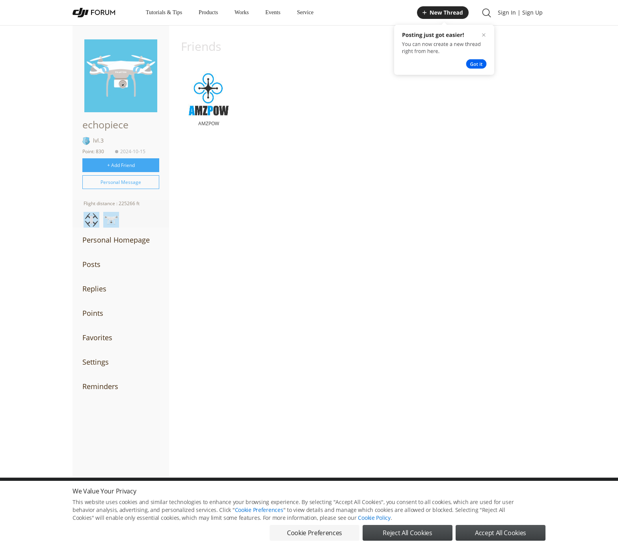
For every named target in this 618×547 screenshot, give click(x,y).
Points (92, 313)
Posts (91, 264)
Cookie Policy (374, 523)
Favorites (97, 337)
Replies (94, 288)
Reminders (100, 386)
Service (305, 12)
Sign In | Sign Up (520, 12)
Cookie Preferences (259, 515)
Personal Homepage (116, 240)
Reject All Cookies (407, 538)
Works (242, 12)
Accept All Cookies (500, 538)
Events (272, 12)
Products (208, 12)
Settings (95, 362)
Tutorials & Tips (164, 12)
